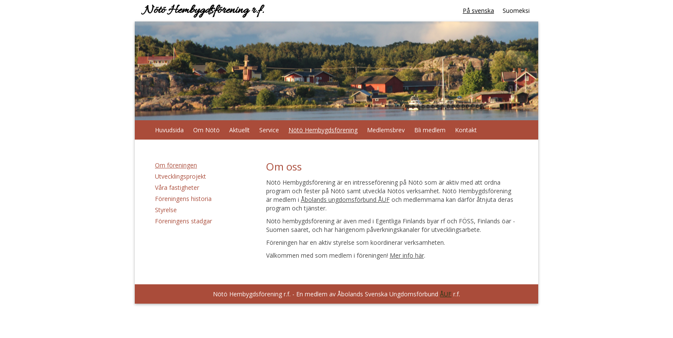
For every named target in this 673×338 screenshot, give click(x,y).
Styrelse (166, 210)
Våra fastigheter (177, 187)
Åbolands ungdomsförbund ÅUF (345, 199)
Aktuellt (239, 130)
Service (269, 130)
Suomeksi (516, 10)
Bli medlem (430, 130)
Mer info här (407, 255)
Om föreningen (176, 165)
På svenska (478, 10)
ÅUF (446, 294)
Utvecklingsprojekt (180, 176)
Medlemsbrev (386, 130)
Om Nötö (206, 130)
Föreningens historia (183, 199)
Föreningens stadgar (183, 221)
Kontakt (466, 130)
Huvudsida (169, 130)
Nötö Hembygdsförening (323, 130)
